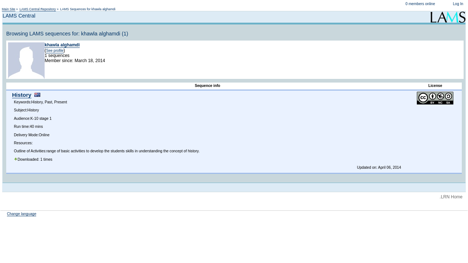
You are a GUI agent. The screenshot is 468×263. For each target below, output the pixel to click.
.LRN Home (451, 196)
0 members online (420, 4)
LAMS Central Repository (37, 9)
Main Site (8, 9)
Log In (458, 4)
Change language (21, 214)
